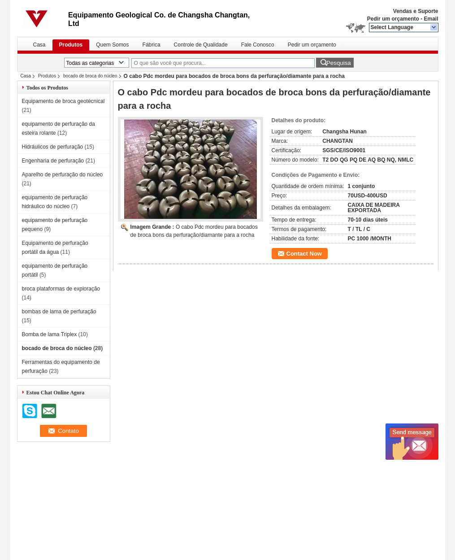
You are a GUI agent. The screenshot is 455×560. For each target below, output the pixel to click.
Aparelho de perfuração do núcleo (62, 174)
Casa (39, 45)
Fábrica (151, 45)
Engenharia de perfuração (53, 161)
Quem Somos (112, 45)
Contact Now (304, 253)
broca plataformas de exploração (61, 289)
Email (431, 19)
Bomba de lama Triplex (49, 334)
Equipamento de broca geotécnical (63, 101)
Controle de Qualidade (201, 45)
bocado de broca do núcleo (90, 75)
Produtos (71, 45)
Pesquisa (338, 63)
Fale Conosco (257, 45)
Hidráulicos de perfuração (52, 147)
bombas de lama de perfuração (59, 311)
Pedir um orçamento (393, 19)
